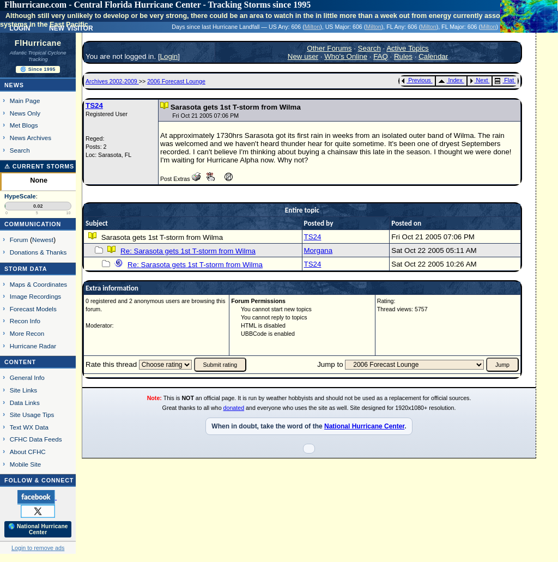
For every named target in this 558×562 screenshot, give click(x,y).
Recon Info (25, 320)
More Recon (27, 333)
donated (234, 407)
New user (303, 56)
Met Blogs (24, 125)
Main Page (25, 100)
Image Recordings (35, 296)
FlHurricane (38, 43)
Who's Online (345, 56)
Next (479, 80)
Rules (403, 56)
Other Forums (329, 48)
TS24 (94, 105)
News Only (25, 113)
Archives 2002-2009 (112, 81)
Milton (312, 26)
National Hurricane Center (364, 426)
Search (20, 150)
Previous (416, 80)
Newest (42, 239)
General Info (27, 377)
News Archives (30, 137)
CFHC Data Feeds (36, 439)
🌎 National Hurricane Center (38, 529)
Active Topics (407, 48)
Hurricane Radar (33, 345)
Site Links (23, 390)
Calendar (433, 56)
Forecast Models (33, 308)
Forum (19, 239)
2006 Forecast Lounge (176, 81)
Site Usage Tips (32, 414)
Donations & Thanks (38, 252)
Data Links (25, 402)
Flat (504, 80)
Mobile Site (25, 464)
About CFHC (28, 451)
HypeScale (20, 196)
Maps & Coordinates (38, 284)
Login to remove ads (37, 548)
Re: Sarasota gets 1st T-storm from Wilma (188, 251)
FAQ (380, 56)
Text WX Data (29, 427)
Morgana (318, 250)
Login (169, 56)
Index (450, 80)
